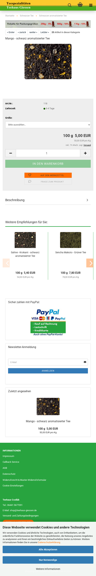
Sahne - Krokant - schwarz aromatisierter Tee (25, 254)
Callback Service (11, 462)
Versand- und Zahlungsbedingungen (21, 515)
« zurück (22, 32)
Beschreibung (14, 200)
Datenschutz (9, 474)
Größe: (8, 117)
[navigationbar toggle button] (90, 5)
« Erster (10, 32)
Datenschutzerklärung (49, 542)
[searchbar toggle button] (69, 5)
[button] (10, 153)
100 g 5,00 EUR (48, 428)
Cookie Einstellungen (13, 485)
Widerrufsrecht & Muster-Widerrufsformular (24, 480)
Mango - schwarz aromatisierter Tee (48, 421)
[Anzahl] (48, 153)
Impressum (8, 456)
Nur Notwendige (48, 560)
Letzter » (45, 32)
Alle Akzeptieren (48, 549)
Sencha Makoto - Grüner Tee (70, 252)
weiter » (33, 32)
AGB (5, 468)
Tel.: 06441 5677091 (13, 505)
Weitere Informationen (48, 569)
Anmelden (48, 371)
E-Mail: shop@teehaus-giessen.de (20, 510)
